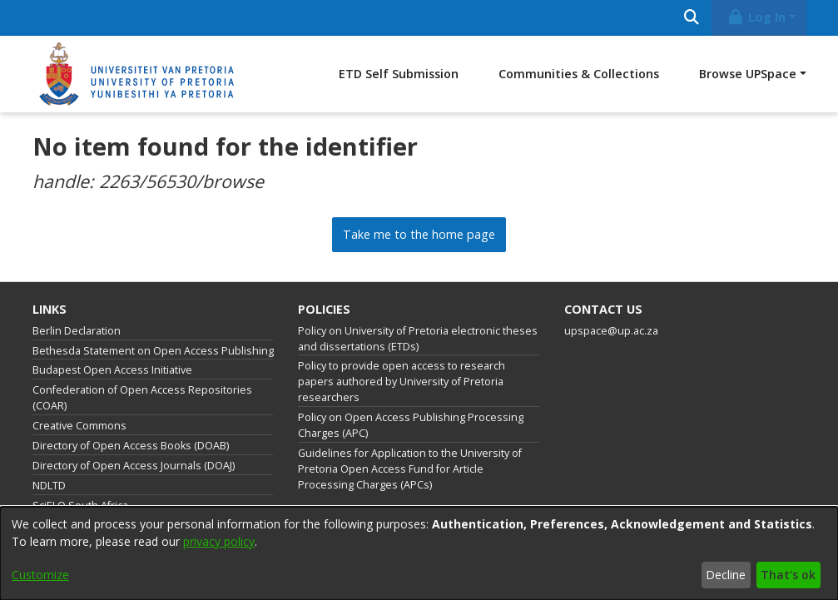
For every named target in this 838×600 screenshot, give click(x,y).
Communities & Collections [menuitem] (578, 74)
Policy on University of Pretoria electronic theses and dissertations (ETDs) (418, 339)
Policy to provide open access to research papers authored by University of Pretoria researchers (401, 381)
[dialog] (419, 553)
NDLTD (49, 486)
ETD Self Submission (399, 74)
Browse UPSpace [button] (747, 74)
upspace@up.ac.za (611, 331)
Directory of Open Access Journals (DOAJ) (133, 466)
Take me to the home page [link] (419, 234)
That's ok (788, 575)
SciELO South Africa (80, 505)
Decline (726, 575)
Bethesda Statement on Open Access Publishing (153, 351)
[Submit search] (692, 18)
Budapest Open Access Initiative (112, 370)
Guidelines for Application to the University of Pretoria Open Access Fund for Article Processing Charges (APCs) (410, 469)
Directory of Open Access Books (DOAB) (130, 446)
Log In (756, 17)
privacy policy (219, 541)
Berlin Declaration (76, 331)
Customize (40, 575)
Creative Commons (79, 426)
